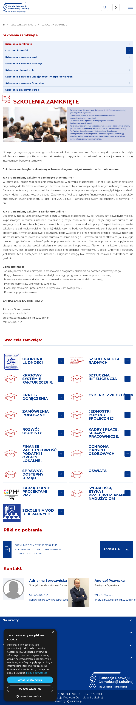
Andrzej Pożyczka (110, 581)
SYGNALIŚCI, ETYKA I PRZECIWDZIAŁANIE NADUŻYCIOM (108, 493)
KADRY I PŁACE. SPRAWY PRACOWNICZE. (104, 433)
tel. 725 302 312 (38, 595)
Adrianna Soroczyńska (48, 581)
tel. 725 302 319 (104, 595)
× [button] (52, 632)
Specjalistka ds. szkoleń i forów (48, 585)
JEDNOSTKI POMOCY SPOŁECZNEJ (101, 415)
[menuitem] (68, 44)
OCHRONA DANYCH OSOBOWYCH (102, 450)
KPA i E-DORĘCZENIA (35, 397)
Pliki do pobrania (23, 530)
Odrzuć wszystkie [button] (30, 688)
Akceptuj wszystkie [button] (30, 679)
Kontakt (13, 568)
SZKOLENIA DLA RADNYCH (104, 361)
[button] (30, 696)
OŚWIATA (98, 471)
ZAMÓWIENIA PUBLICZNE (35, 413)
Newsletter (12, 645)
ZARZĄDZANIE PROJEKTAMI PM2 (36, 491)
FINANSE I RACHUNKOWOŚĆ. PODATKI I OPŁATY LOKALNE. (40, 453)
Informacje (12, 633)
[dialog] (30, 665)
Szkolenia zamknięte (20, 35)
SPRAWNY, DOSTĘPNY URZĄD (32, 474)
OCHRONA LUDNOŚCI (32, 361)
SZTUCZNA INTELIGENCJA (103, 377)
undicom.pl (74, 701)
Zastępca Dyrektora (107, 585)
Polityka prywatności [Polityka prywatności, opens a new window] (36, 672)
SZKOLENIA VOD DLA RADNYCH (38, 512)
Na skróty (11, 620)
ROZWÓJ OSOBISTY (32, 431)
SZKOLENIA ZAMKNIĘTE (46, 101)
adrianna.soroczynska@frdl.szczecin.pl (52, 599)
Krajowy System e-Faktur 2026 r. (37, 378)
